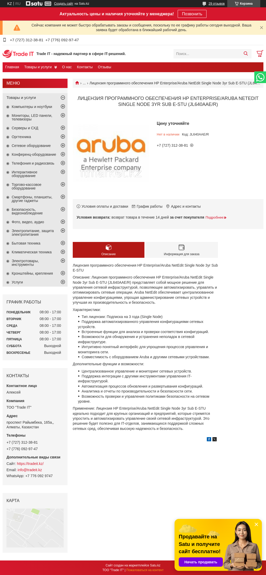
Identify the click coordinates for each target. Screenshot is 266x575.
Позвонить (192, 14)
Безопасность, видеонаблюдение (27, 211)
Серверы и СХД (25, 128)
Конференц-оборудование (34, 154)
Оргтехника (21, 137)
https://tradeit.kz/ (30, 464)
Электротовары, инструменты (25, 263)
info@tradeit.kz (30, 470)
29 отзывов (217, 3)
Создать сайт (63, 3)
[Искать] (245, 53)
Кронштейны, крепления (32, 273)
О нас (67, 67)
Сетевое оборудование (31, 146)
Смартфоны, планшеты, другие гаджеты (32, 199)
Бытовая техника (26, 243)
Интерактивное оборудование (24, 174)
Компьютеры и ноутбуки (32, 107)
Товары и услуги (38, 67)
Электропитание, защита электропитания (33, 232)
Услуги (17, 282)
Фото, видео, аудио (28, 222)
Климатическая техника (32, 252)
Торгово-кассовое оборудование (26, 186)
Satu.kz (155, 565)
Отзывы (104, 67)
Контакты (84, 67)
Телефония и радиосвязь (33, 163)
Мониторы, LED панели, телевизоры (32, 117)
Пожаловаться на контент (144, 570)
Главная (12, 67)
